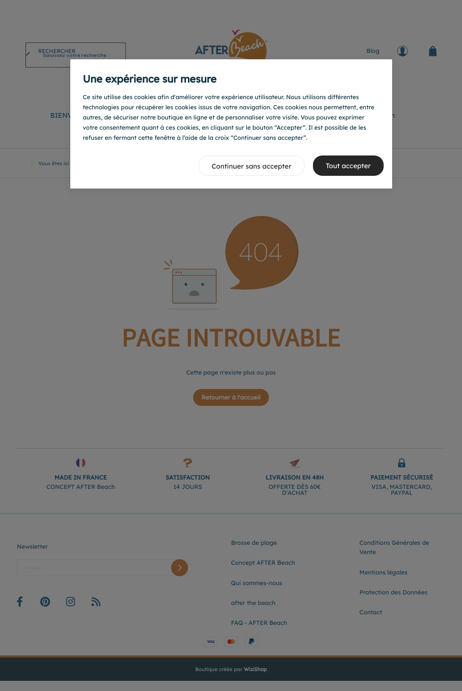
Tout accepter (348, 165)
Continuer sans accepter (251, 166)
